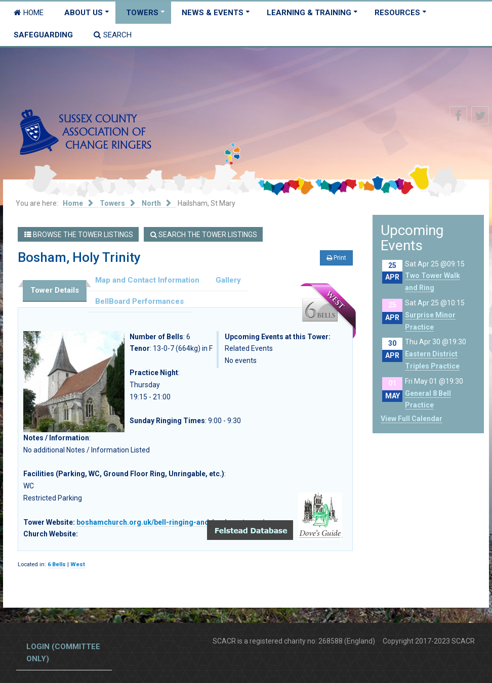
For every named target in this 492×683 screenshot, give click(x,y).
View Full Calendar (411, 419)
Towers (142, 12)
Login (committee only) (63, 652)
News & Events (212, 12)
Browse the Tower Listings (78, 235)
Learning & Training (309, 12)
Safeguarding (43, 34)
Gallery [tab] (228, 280)
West (77, 564)
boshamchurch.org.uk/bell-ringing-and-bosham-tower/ (170, 522)
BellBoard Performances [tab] (139, 301)
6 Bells (57, 564)
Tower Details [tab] (54, 290)
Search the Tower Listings (203, 235)
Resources (397, 12)
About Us (83, 12)
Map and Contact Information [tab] (147, 280)
